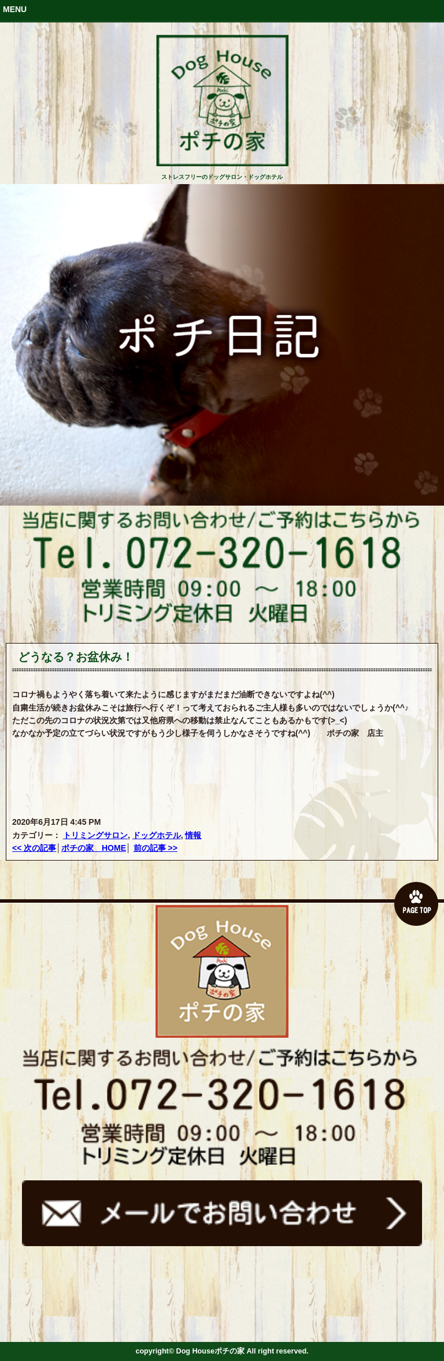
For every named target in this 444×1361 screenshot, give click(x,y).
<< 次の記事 (34, 848)
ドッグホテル (156, 835)
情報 (193, 835)
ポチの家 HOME (93, 848)
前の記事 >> (155, 848)
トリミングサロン (95, 835)
